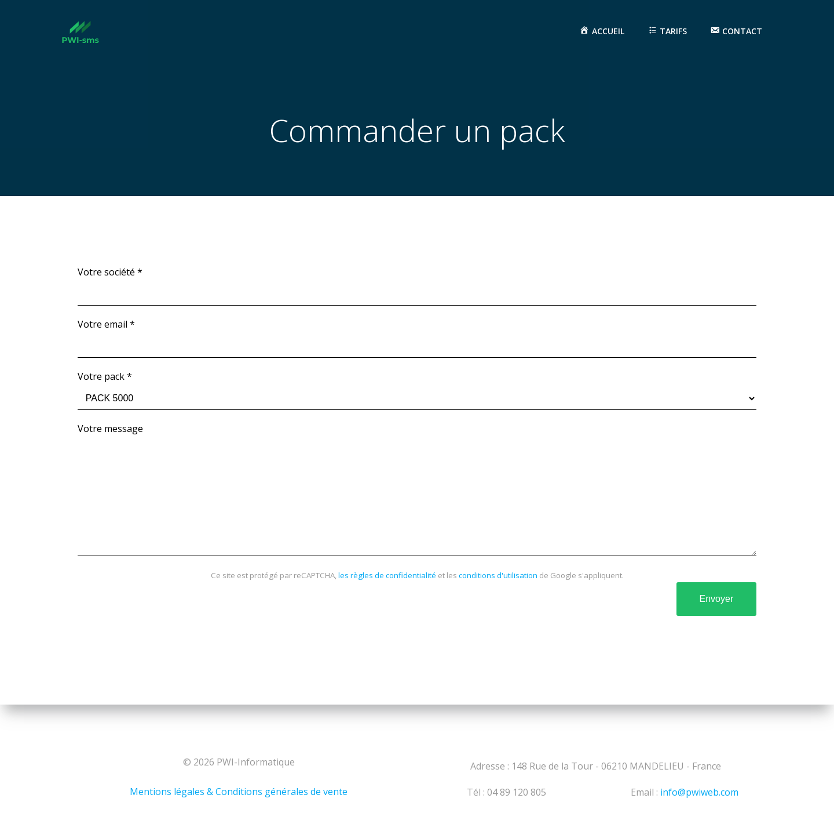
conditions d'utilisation (498, 598)
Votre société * (417, 286)
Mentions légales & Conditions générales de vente (239, 791)
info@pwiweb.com (699, 792)
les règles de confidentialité (387, 598)
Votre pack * (417, 390)
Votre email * (417, 338)
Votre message (417, 501)
